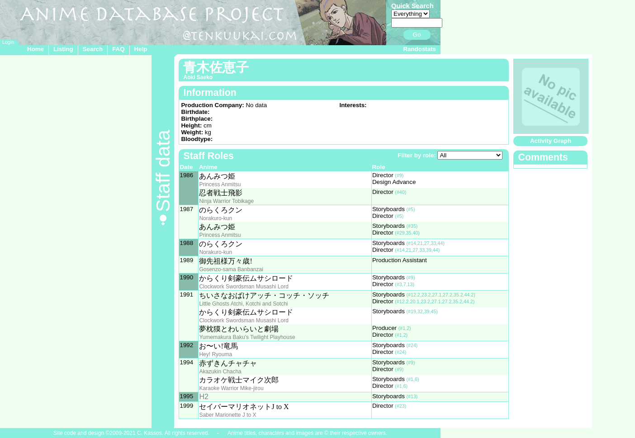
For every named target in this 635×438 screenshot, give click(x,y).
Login (8, 42)
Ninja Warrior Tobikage (226, 201)
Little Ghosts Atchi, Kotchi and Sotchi (243, 304)
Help (140, 49)
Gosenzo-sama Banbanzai (231, 269)
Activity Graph (550, 140)
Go (417, 34)
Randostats (419, 49)
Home (35, 49)
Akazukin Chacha (220, 371)
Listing (63, 49)
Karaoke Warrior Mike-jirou (231, 388)
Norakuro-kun (215, 218)
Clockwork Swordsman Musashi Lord (243, 286)
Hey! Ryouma (215, 354)
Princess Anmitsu (220, 184)
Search (93, 49)
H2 (203, 396)
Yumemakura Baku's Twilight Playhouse (247, 337)
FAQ (118, 49)
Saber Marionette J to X (227, 415)
